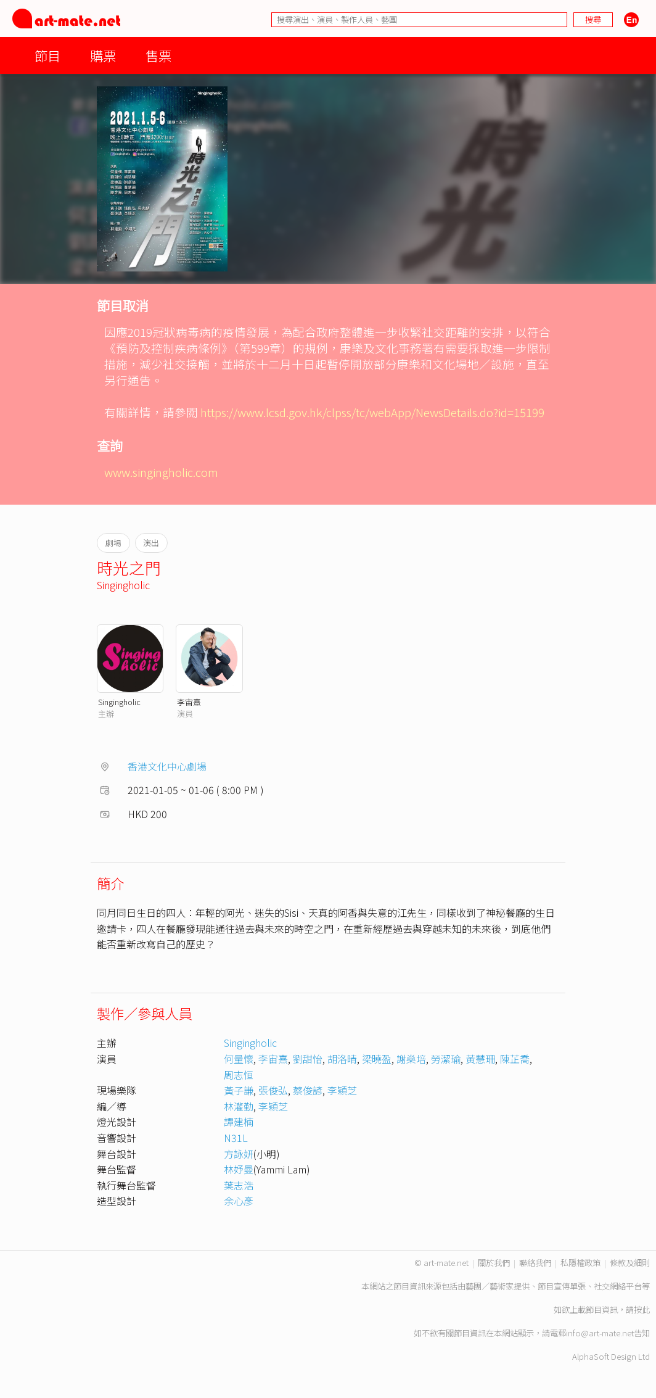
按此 (642, 1309)
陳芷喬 (515, 1058)
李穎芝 (342, 1090)
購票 (103, 55)
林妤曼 (238, 1169)
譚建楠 (238, 1121)
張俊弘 (273, 1090)
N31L (236, 1137)
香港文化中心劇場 (167, 766)
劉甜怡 (307, 1058)
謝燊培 (411, 1058)
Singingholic (123, 584)
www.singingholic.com (161, 471)
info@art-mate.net (600, 1333)
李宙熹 (189, 702)
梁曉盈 (377, 1058)
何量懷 (238, 1058)
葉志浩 (238, 1185)
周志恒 (238, 1074)
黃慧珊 (480, 1058)
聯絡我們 (535, 1262)
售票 (158, 55)
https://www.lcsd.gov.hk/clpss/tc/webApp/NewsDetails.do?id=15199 (372, 411)
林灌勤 (238, 1106)
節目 (47, 55)
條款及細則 (630, 1262)
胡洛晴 (342, 1058)
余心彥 (238, 1200)
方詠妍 (238, 1153)
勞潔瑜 (446, 1058)
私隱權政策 (580, 1262)
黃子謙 (238, 1090)
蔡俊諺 (307, 1090)
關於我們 (494, 1262)
